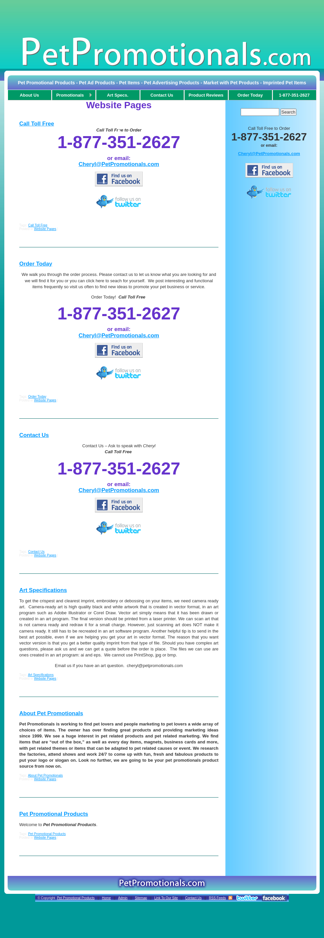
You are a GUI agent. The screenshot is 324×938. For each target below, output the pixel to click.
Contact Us (34, 435)
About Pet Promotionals (51, 713)
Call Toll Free (36, 124)
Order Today (35, 264)
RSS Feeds (217, 898)
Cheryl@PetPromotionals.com (119, 164)
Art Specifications (43, 590)
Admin (122, 898)
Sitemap (141, 898)
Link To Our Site (166, 898)
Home (106, 898)
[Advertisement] (162, 18)
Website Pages (45, 229)
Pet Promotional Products (53, 814)
